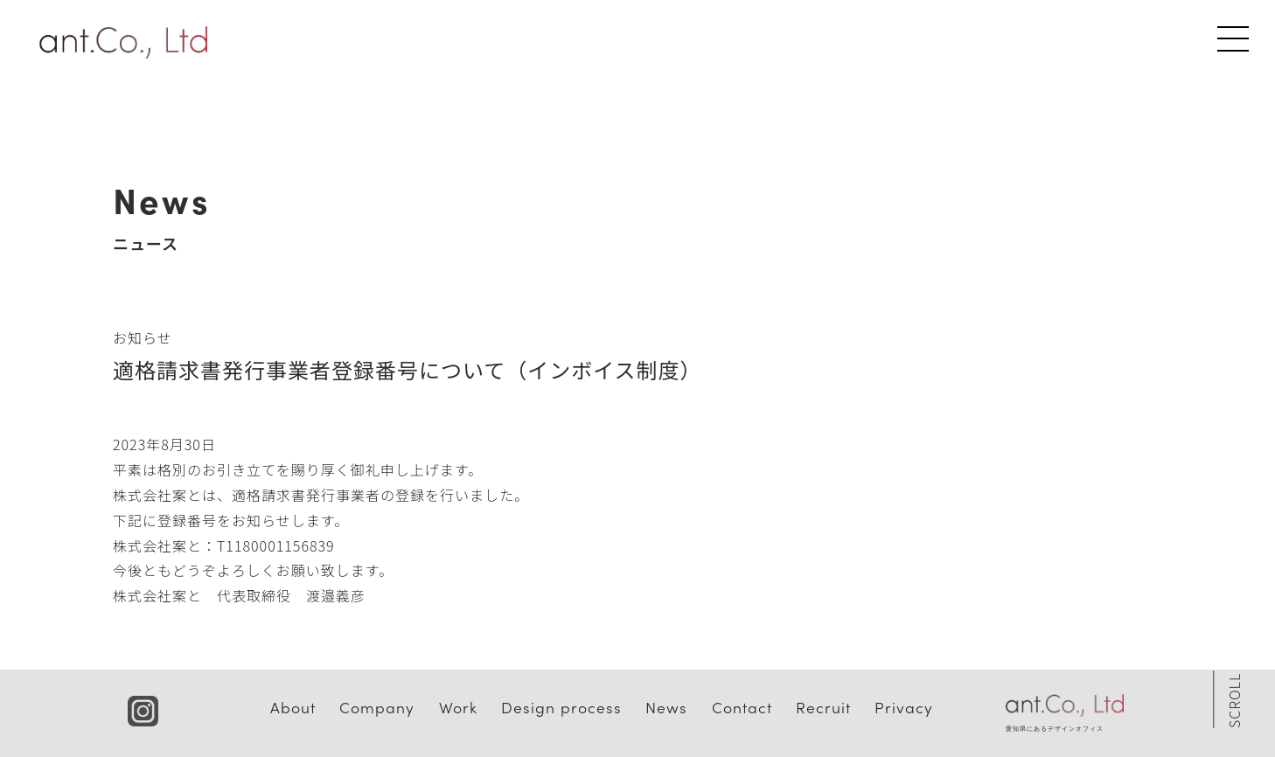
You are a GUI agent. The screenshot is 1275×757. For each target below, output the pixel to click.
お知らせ (142, 337)
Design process (561, 707)
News (666, 707)
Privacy (903, 707)
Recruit (823, 707)
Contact (742, 707)
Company (377, 707)
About (293, 707)
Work (458, 707)
